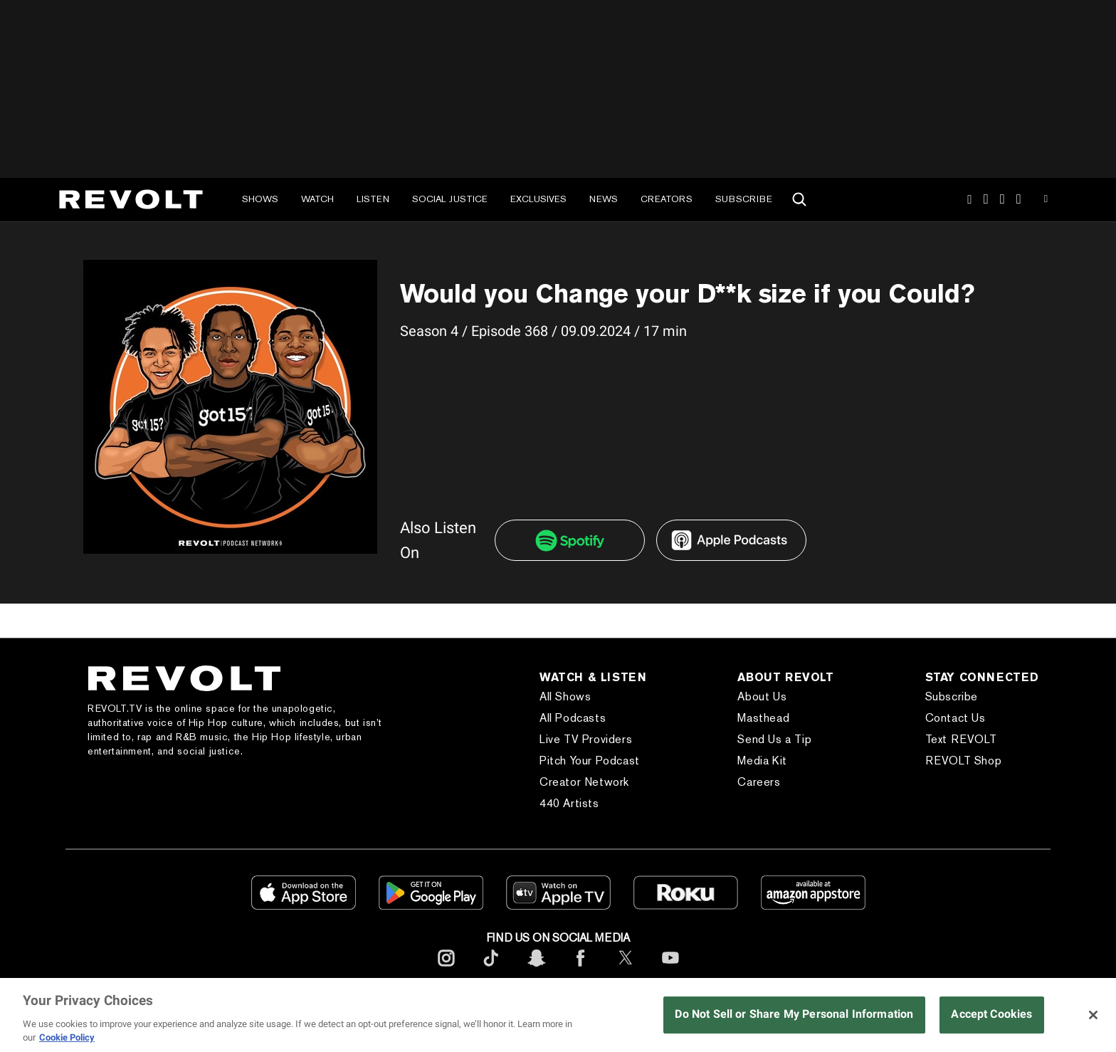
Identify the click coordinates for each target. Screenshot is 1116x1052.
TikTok (986, 199)
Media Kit (761, 760)
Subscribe (743, 199)
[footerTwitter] (626, 969)
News (603, 199)
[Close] (1093, 1015)
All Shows (565, 696)
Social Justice (450, 199)
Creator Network (584, 781)
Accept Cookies (991, 1014)
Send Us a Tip (774, 739)
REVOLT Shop (963, 760)
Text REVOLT (961, 739)
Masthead (763, 717)
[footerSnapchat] (536, 969)
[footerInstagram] (446, 969)
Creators (667, 199)
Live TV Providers (585, 739)
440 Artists (569, 803)
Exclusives (538, 199)
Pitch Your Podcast (589, 760)
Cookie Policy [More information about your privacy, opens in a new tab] (67, 1037)
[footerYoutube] (670, 969)
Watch (317, 199)
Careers (758, 781)
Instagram (969, 199)
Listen (373, 199)
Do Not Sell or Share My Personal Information (794, 1014)
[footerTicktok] (491, 969)
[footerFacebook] (581, 969)
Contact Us (955, 717)
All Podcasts (572, 717)
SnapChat (1002, 199)
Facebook (1018, 199)
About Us (761, 696)
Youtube (1046, 200)
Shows (260, 199)
